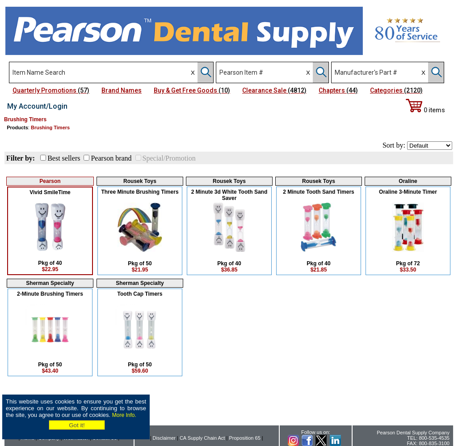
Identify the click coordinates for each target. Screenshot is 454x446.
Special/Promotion (169, 158)
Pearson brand (111, 158)
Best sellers (63, 158)
